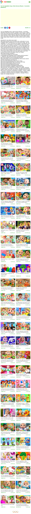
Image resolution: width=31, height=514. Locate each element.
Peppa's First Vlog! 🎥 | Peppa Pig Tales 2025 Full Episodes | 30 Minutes (8, 87)
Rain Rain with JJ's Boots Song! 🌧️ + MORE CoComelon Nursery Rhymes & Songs (7, 404)
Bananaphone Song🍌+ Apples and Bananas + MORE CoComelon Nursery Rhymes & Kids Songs (23, 404)
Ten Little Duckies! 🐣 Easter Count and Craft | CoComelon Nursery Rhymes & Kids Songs (7, 144)
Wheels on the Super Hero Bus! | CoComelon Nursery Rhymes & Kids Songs (22, 447)
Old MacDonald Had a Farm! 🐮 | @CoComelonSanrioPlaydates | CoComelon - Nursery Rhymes (7, 101)
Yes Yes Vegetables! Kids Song (22, 273)
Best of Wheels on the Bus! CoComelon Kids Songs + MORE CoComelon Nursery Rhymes (22, 476)
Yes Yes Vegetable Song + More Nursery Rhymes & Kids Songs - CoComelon (7, 491)
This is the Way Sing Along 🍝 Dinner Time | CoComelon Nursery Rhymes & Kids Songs (8, 303)
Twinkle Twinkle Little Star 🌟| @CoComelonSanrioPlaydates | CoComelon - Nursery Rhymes (7, 346)
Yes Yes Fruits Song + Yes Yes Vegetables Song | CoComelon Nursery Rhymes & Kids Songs (7, 159)
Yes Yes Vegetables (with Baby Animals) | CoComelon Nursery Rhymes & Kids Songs (22, 332)
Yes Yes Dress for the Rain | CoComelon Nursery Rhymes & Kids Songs (22, 505)
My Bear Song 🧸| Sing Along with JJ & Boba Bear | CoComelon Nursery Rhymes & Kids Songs (23, 361)
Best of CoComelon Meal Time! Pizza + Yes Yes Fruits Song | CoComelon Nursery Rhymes (7, 318)
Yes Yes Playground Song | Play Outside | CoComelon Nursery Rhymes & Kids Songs (22, 260)
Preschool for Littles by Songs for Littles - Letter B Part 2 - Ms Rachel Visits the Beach (8, 130)
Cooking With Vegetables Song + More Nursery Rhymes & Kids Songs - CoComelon (7, 361)
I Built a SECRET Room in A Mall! (22, 143)
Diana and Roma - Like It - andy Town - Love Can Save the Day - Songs (7, 419)
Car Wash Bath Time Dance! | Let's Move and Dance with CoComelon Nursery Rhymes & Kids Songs (23, 303)
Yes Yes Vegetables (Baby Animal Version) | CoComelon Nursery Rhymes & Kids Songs (7, 202)
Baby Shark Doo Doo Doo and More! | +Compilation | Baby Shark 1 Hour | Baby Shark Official (8, 216)
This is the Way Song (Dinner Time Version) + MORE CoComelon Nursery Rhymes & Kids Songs (8, 115)
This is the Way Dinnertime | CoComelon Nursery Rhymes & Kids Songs (7, 245)
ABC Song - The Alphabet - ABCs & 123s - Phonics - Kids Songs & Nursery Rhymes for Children (7, 332)
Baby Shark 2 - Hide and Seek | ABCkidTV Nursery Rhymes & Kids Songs (22, 433)
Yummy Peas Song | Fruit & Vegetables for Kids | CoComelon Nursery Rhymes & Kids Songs (22, 130)
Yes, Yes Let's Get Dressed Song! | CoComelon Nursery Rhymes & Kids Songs (23, 318)
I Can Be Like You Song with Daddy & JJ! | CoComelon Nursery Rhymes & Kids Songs (23, 491)
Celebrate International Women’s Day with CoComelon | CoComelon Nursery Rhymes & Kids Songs (8, 390)
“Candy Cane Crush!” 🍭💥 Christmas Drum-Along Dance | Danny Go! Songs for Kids (22, 390)
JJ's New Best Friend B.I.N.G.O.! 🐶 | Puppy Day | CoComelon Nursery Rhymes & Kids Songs (7, 289)
